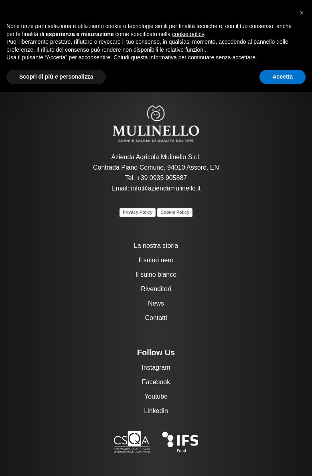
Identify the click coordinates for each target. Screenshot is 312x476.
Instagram (156, 367)
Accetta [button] (282, 76)
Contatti (156, 317)
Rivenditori (156, 289)
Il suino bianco (156, 274)
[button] (301, 12)
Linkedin (156, 410)
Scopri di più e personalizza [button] (56, 76)
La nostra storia (156, 245)
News (156, 303)
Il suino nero (155, 260)
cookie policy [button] (188, 34)
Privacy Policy (138, 212)
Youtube (156, 396)
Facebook (156, 382)
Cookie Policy (174, 212)
